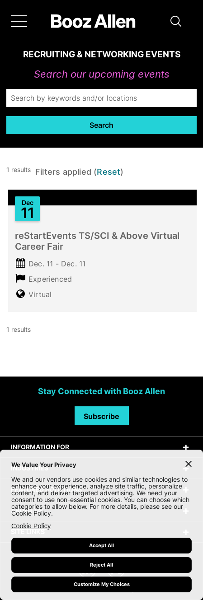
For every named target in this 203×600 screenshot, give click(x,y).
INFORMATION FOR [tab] (40, 447)
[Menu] (19, 21)
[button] (175, 21)
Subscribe (101, 416)
